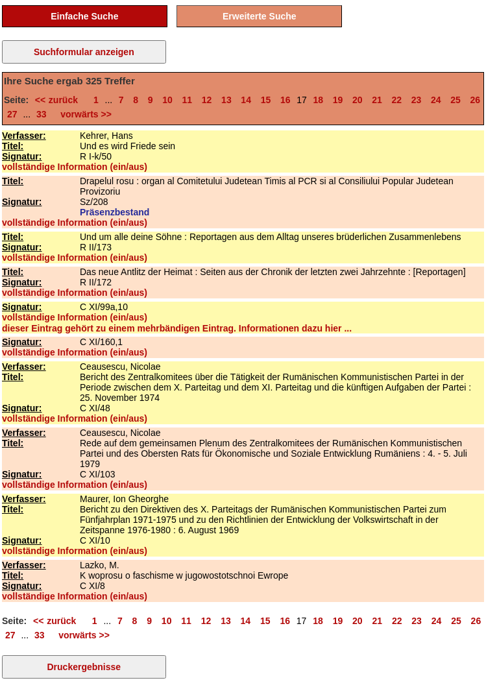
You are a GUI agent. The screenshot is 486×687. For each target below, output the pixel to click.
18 (318, 100)
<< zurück (59, 100)
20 (357, 100)
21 (377, 100)
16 (285, 100)
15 (266, 100)
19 (338, 100)
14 (246, 100)
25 (455, 100)
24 (436, 100)
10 (167, 100)
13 (226, 100)
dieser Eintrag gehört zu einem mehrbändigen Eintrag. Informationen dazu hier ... (177, 328)
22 (396, 100)
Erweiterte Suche (260, 16)
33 (41, 114)
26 (475, 100)
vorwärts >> (84, 114)
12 (207, 100)
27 (12, 114)
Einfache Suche (84, 16)
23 (416, 100)
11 (187, 100)
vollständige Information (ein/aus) (74, 167)
